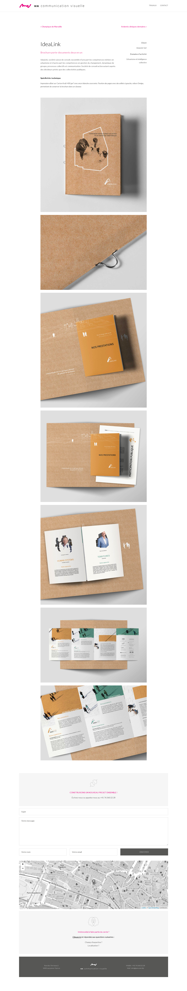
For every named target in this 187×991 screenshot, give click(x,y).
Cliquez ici (77, 937)
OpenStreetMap (153, 908)
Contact (164, 5)
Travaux (153, 5)
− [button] (23, 869)
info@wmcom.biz (137, 968)
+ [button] (23, 864)
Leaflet (143, 908)
